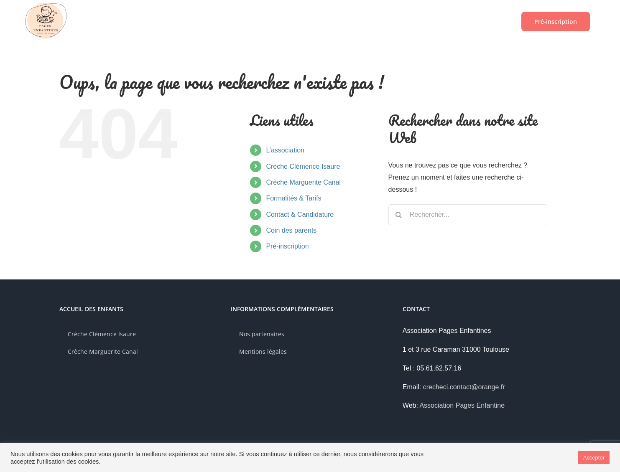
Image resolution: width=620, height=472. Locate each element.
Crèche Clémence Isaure (303, 166)
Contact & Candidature (300, 214)
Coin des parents (291, 230)
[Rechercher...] (467, 214)
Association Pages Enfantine (462, 405)
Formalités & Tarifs (293, 198)
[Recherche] (398, 214)
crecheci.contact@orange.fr (464, 387)
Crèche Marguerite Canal (303, 182)
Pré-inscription (287, 246)
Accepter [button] (594, 457)
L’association (285, 150)
